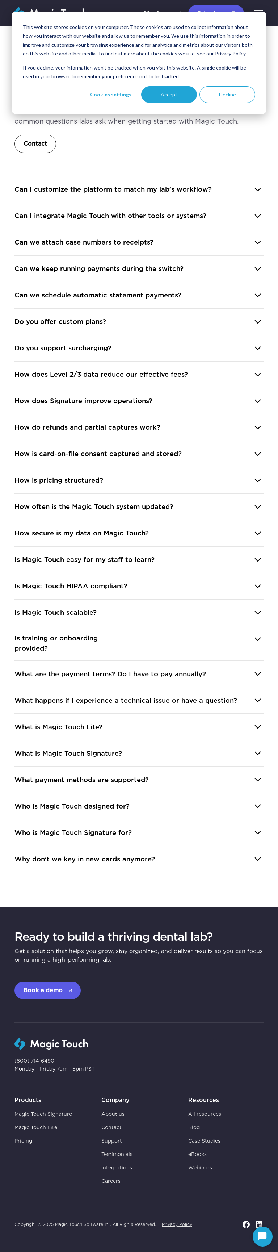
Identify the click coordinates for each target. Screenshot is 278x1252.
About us (113, 1114)
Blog (194, 1127)
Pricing (23, 1141)
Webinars (200, 1167)
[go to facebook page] (246, 1224)
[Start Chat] (263, 1237)
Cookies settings (110, 94)
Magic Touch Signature (43, 1114)
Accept (169, 94)
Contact (35, 143)
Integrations (116, 1167)
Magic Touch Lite (35, 1127)
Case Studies (204, 1141)
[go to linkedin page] (259, 1224)
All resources (204, 1114)
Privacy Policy (177, 1224)
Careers (111, 1181)
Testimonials (116, 1154)
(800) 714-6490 (34, 1061)
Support (111, 1141)
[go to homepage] (51, 1043)
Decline (227, 94)
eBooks (197, 1154)
